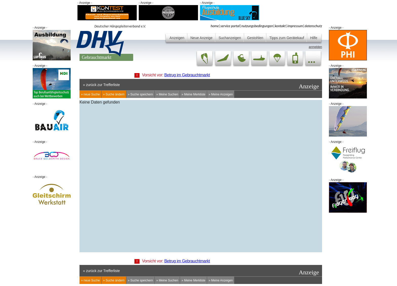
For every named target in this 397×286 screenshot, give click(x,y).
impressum (295, 26)
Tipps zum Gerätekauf (286, 38)
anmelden (315, 47)
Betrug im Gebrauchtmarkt (187, 75)
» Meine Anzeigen (221, 94)
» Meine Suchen (167, 94)
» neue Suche (90, 94)
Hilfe (313, 38)
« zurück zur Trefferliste (101, 85)
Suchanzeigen (230, 38)
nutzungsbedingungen (257, 26)
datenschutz (313, 26)
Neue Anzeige (201, 38)
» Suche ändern (114, 94)
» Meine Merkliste (193, 94)
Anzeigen (177, 38)
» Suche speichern (140, 94)
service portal (230, 26)
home (215, 26)
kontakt (280, 26)
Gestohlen (255, 38)
